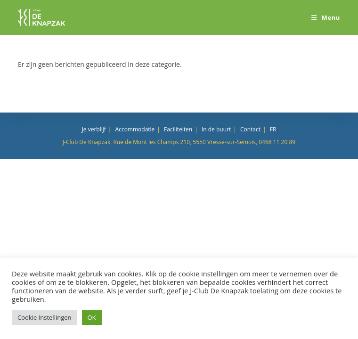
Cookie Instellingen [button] (44, 317)
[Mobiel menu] (325, 17)
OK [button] (92, 317)
